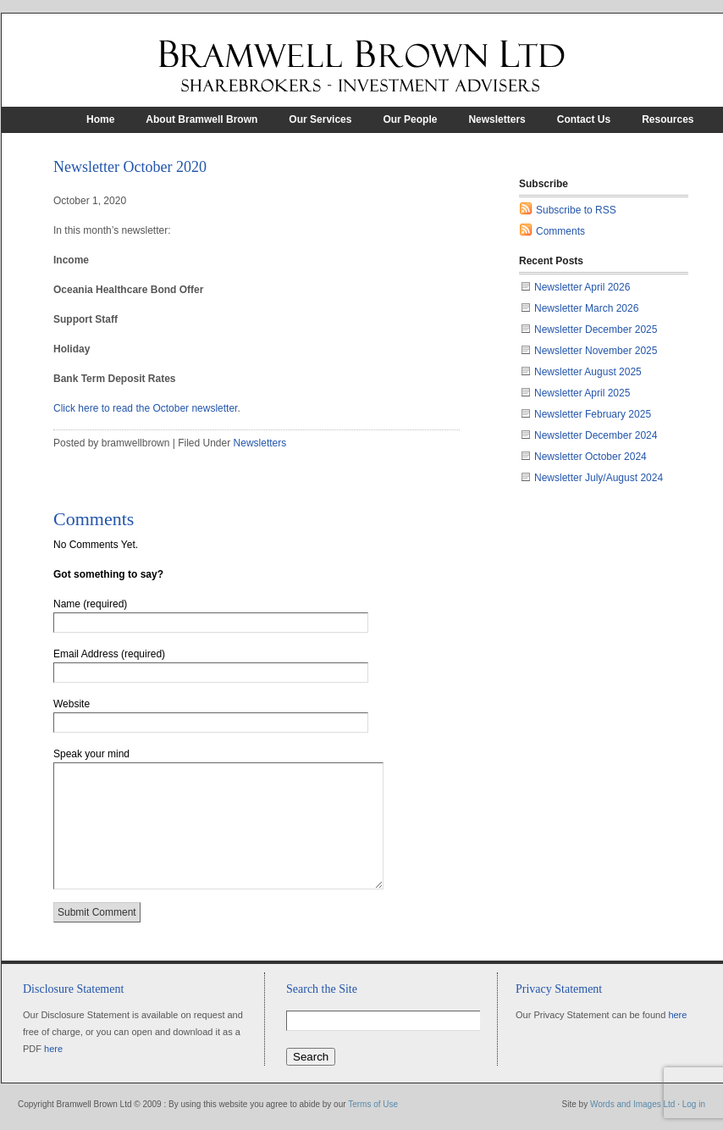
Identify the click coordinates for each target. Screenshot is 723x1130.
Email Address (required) (109, 654)
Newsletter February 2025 (592, 414)
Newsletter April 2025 (582, 393)
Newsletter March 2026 (586, 308)
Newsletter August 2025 (588, 372)
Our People (410, 119)
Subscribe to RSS (576, 210)
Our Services (320, 119)
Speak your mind (91, 754)
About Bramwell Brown (201, 119)
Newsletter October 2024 (590, 457)
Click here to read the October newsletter (145, 408)
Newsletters (496, 119)
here (53, 1049)
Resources (667, 119)
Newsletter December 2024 (595, 435)
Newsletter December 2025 (595, 329)
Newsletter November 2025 (595, 351)
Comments (560, 231)
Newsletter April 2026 (582, 287)
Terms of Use (373, 1104)
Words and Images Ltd (632, 1104)
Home (100, 119)
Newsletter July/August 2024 (598, 478)
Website (71, 704)
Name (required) (90, 604)
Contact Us (583, 119)
